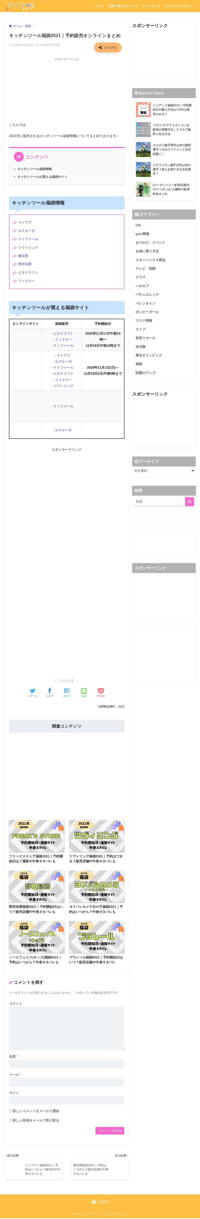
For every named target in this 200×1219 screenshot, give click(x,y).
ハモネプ (142, 286)
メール (15, 1075)
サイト (14, 1093)
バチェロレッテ (147, 295)
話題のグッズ (145, 374)
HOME (100, 1202)
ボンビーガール (147, 312)
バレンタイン (145, 304)
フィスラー (26, 281)
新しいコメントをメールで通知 (36, 1111)
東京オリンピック (149, 356)
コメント (15, 1004)
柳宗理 (23, 256)
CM (138, 225)
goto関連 (142, 234)
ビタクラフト (28, 272)
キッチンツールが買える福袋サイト (42, 176)
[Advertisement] (66, 91)
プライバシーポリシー (179, 6)
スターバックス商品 (150, 260)
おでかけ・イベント (150, 243)
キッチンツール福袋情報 (34, 169)
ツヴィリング (28, 247)
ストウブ (24, 222)
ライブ (141, 330)
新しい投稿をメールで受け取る (36, 1121)
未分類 (141, 347)
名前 (13, 1057)
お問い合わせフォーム (123, 6)
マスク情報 (144, 321)
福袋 (121, 706)
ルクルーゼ (26, 231)
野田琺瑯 (24, 264)
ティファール (28, 239)
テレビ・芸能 (145, 269)
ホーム (99, 6)
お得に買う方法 (147, 251)
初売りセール (145, 339)
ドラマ (141, 277)
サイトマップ (151, 6)
